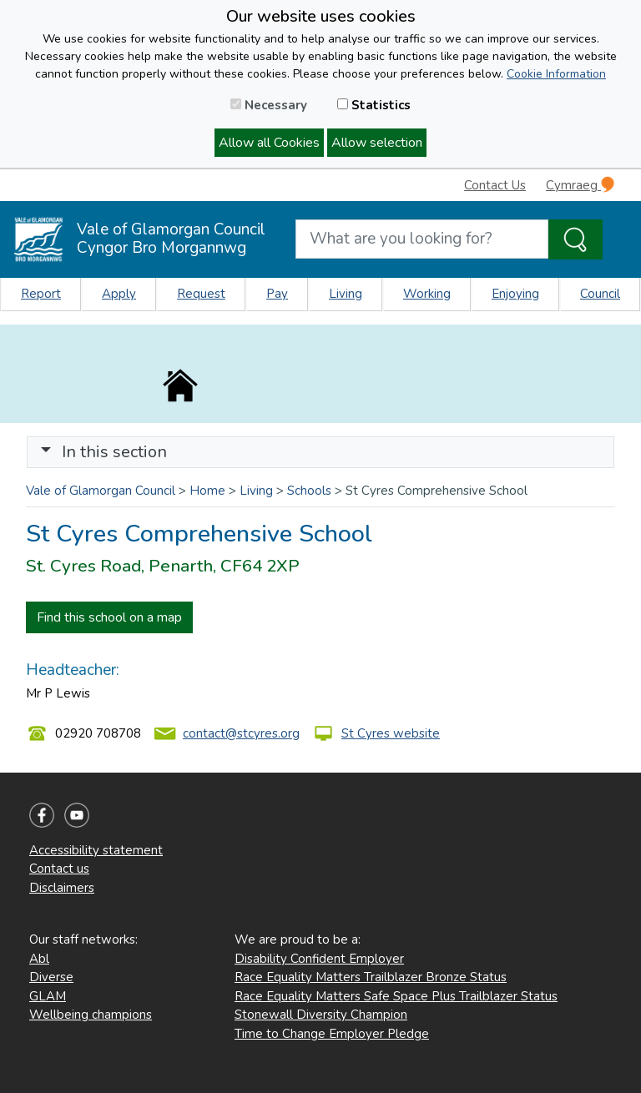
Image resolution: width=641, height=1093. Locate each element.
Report (41, 293)
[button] (46, 452)
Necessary (268, 105)
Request (201, 293)
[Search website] (421, 239)
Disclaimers (61, 887)
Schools (309, 490)
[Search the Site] (575, 239)
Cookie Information (556, 74)
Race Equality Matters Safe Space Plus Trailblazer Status (396, 996)
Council (600, 293)
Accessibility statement (96, 850)
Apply (119, 293)
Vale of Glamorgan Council (100, 490)
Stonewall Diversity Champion (321, 1014)
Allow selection (376, 142)
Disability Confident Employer (319, 958)
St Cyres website (390, 733)
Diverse (51, 977)
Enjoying (515, 293)
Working (427, 293)
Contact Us (495, 185)
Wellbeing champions (90, 1014)
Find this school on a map (109, 617)
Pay (277, 293)
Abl (39, 958)
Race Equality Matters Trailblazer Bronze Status (371, 977)
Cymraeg (580, 185)
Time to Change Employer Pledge (332, 1033)
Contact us (59, 868)
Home (207, 490)
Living (345, 293)
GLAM (47, 996)
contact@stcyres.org (241, 733)
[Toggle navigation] (320, 452)
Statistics (374, 105)
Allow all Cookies (269, 142)
